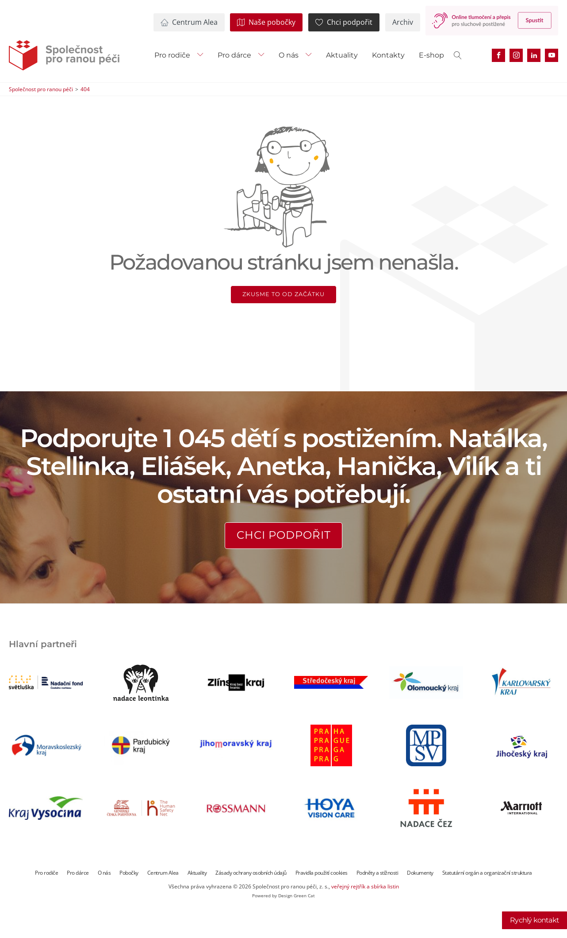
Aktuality (342, 55)
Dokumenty (420, 872)
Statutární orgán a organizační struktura (487, 872)
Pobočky (128, 872)
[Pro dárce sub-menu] (263, 55)
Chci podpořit (284, 535)
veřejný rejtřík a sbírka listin (365, 886)
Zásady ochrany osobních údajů (251, 872)
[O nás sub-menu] (310, 55)
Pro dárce (234, 55)
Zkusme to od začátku (283, 294)
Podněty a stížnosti (377, 872)
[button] (189, 22)
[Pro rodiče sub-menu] (202, 55)
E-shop (431, 55)
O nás (289, 55)
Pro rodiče (172, 55)
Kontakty (388, 55)
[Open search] (457, 55)
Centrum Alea (163, 872)
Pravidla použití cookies (321, 872)
